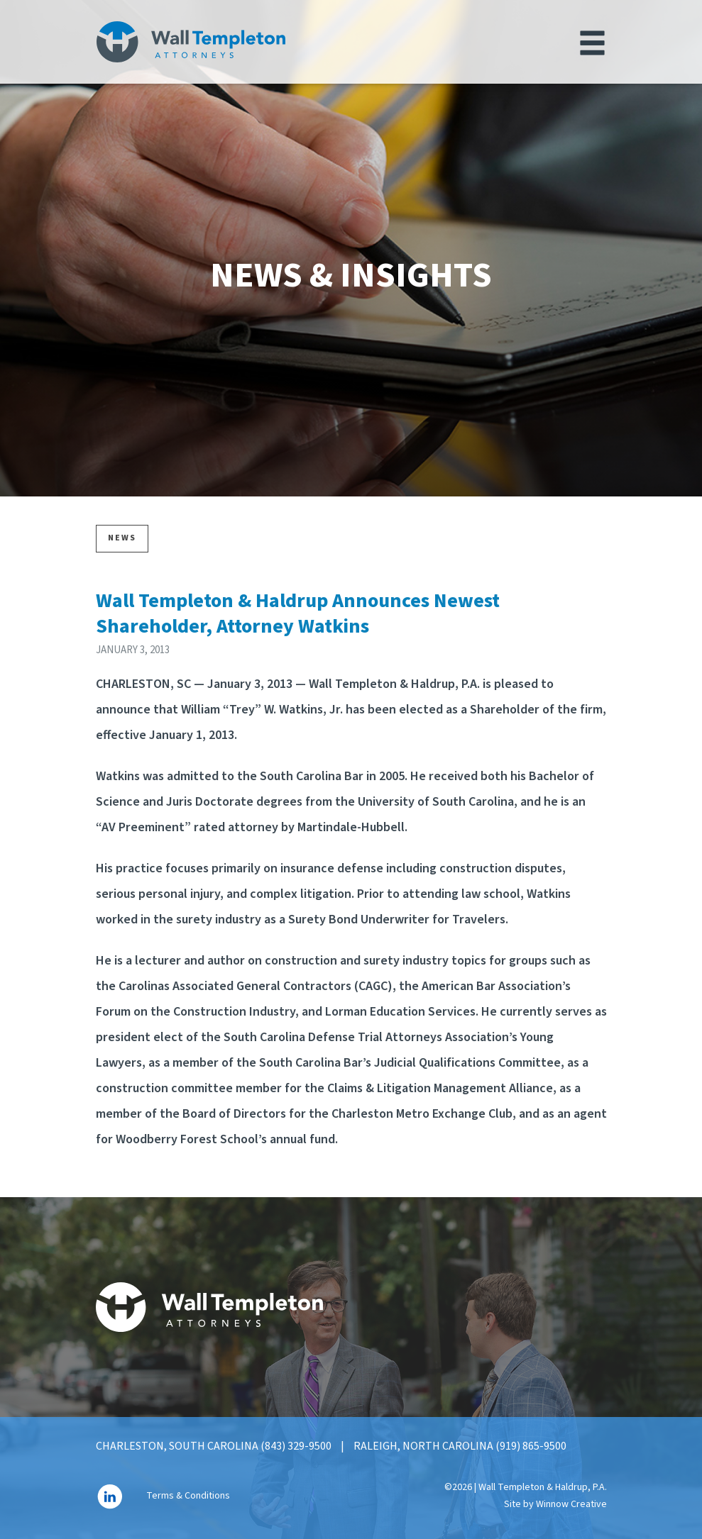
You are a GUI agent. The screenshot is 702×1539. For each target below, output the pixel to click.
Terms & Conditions (188, 1496)
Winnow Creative (571, 1504)
